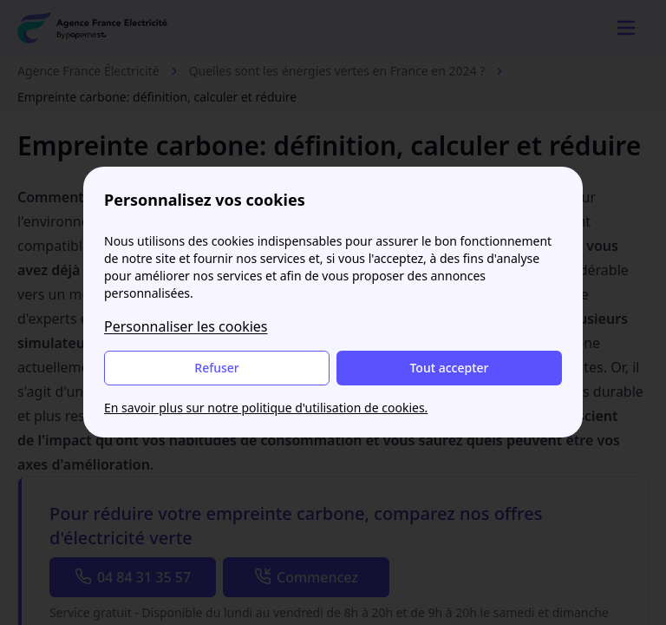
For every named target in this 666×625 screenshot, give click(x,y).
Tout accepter (448, 367)
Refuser (216, 367)
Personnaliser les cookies (186, 326)
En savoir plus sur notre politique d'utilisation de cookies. (266, 407)
